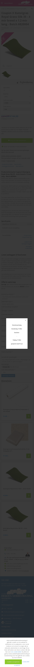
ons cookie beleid (16, 652)
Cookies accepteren (13, 662)
